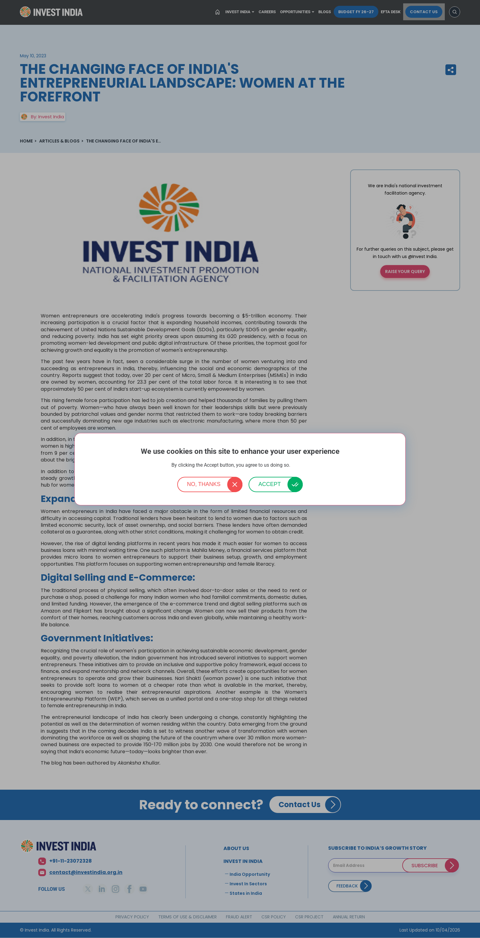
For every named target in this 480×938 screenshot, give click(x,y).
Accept (269, 484)
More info (300, 465)
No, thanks (204, 484)
